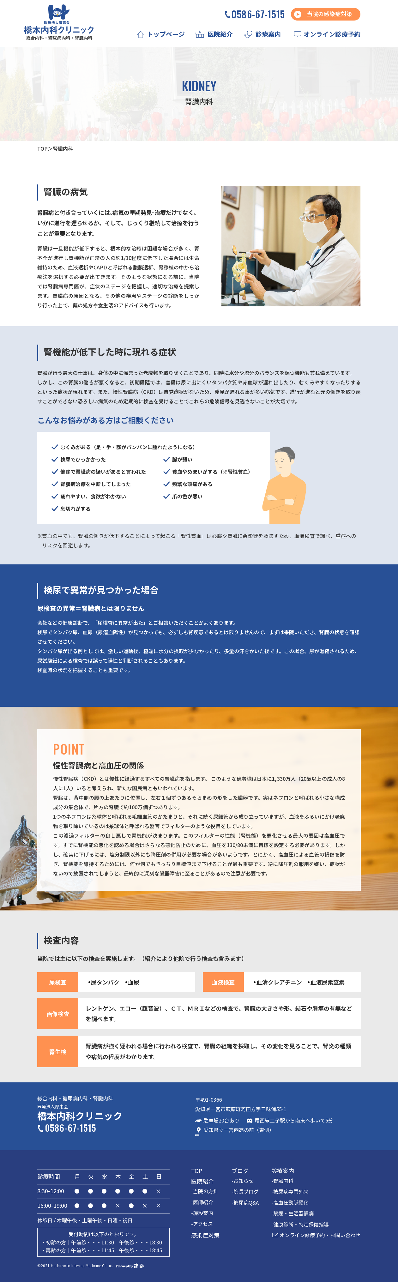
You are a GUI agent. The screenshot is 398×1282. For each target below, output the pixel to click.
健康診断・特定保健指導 (301, 1222)
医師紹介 (203, 1200)
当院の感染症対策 (329, 13)
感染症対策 (205, 1234)
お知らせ (243, 1179)
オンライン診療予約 (332, 34)
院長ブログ (246, 1190)
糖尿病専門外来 (291, 1190)
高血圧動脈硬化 (291, 1201)
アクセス (203, 1222)
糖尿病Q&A (246, 1201)
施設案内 (203, 1211)
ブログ (240, 1169)
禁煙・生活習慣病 (293, 1212)
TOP (42, 148)
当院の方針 (205, 1190)
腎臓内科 (283, 1179)
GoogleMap (315, 1108)
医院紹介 (220, 34)
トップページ (166, 34)
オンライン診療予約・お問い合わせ (320, 1234)
